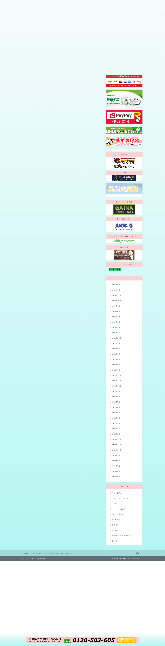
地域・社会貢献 (104, 40)
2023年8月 (116, 337)
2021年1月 (116, 460)
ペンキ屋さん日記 (31, 74)
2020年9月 (116, 481)
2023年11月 (116, 321)
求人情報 (115, 567)
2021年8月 (116, 422)
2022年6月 (116, 385)
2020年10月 (116, 476)
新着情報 (115, 551)
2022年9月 (116, 369)
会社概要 (28, 40)
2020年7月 (116, 492)
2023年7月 (116, 342)
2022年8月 (116, 374)
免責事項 (42, 584)
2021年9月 (116, 417)
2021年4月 (116, 444)
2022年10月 (116, 364)
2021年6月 (116, 433)
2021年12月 (116, 401)
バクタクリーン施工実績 (121, 524)
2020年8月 (116, 486)
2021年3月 (116, 449)
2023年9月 (116, 332)
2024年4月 (116, 316)
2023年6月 (116, 348)
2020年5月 (116, 502)
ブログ (77, 40)
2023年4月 (116, 358)
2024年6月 (116, 310)
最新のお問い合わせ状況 (121, 561)
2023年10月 (116, 326)
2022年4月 (116, 396)
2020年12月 (116, 465)
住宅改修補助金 (118, 540)
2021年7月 (116, 428)
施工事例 (89, 40)
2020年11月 (116, 470)
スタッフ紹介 (64, 40)
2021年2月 (116, 454)
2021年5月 (116, 438)
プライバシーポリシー (30, 584)
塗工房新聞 (116, 545)
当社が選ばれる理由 (46, 40)
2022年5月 (116, 390)
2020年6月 (116, 497)
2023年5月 (116, 353)
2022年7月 (116, 380)
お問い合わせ (121, 40)
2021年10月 (116, 412)
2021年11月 (116, 406)
